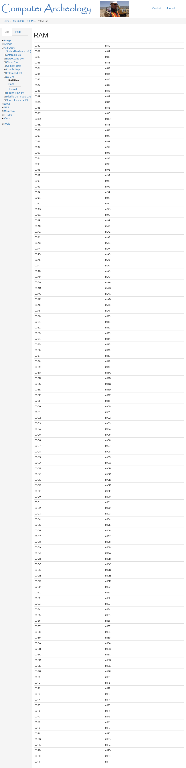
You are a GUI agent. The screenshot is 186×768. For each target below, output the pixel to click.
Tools (7, 123)
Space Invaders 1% (17, 100)
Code (11, 84)
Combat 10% (13, 65)
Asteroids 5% (13, 54)
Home (6, 21)
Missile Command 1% (18, 96)
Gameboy (9, 111)
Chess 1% (12, 62)
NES (6, 107)
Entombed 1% (14, 73)
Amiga (7, 40)
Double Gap (13, 69)
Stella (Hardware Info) (18, 51)
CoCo (7, 103)
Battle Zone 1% (15, 58)
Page (18, 31)
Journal (171, 8)
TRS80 (8, 114)
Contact (156, 8)
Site (7, 31)
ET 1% (31, 21)
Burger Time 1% (15, 92)
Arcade (8, 44)
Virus (7, 118)
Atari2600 (18, 21)
